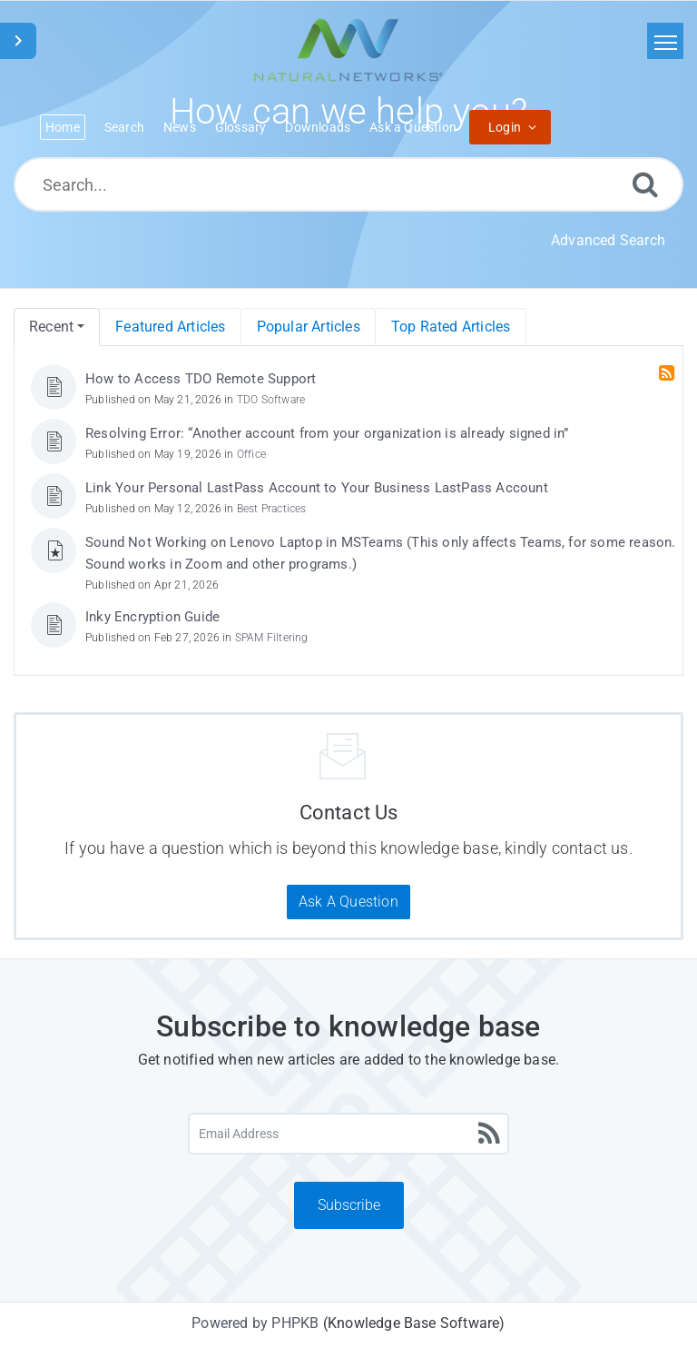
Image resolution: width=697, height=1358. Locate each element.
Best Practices (272, 508)
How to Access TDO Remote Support (200, 379)
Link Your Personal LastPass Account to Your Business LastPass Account (316, 488)
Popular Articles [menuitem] (308, 326)
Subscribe (349, 1205)
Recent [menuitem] (51, 326)
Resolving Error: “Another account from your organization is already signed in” (327, 433)
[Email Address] (348, 1134)
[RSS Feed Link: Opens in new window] (668, 373)
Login (504, 127)
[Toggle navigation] (665, 41)
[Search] (645, 184)
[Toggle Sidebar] (18, 41)
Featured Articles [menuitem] (170, 326)
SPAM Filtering (272, 637)
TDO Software (271, 399)
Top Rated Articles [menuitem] (451, 326)
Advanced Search (608, 240)
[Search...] (348, 184)
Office (251, 454)
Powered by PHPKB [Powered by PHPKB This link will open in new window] (255, 1323)
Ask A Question (348, 901)
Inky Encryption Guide (152, 617)
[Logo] (348, 50)
